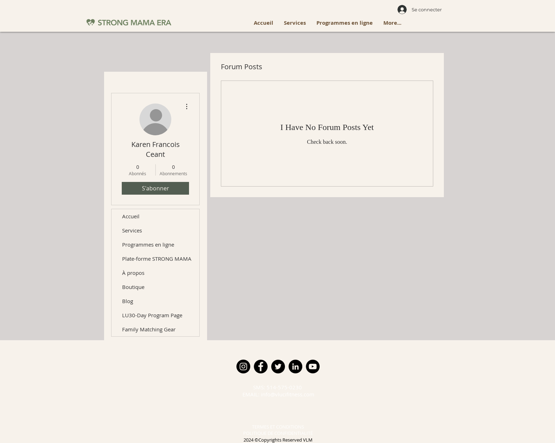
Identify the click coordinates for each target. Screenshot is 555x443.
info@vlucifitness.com (287, 394)
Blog (127, 301)
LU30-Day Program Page (152, 315)
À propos (133, 272)
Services (132, 230)
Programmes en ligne (148, 244)
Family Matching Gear (149, 329)
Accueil (130, 216)
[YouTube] (313, 366)
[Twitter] (278, 366)
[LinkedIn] (295, 366)
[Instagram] (243, 366)
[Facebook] (261, 366)
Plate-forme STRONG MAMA (156, 258)
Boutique (133, 286)
